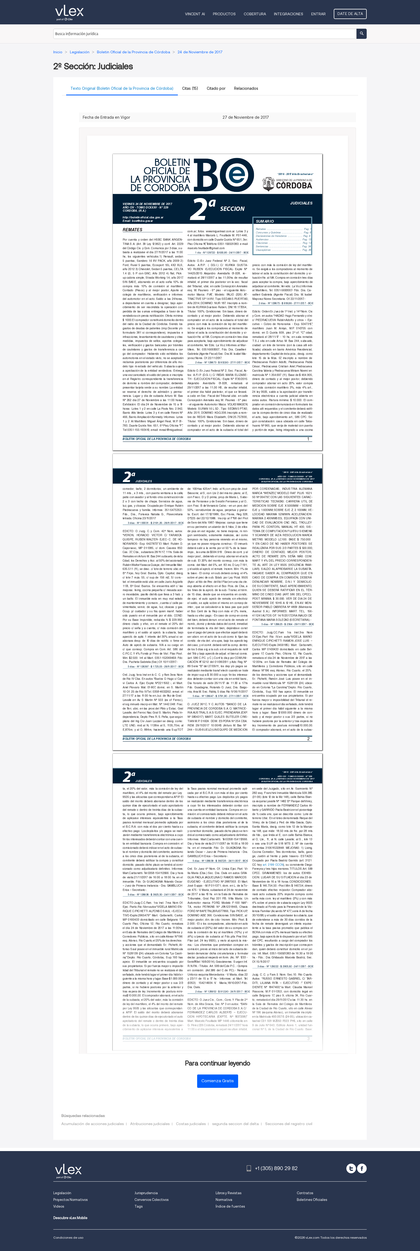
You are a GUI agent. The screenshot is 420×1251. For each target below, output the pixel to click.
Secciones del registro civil (288, 1124)
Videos (58, 1206)
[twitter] (351, 1168)
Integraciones (288, 14)
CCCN (279, 864)
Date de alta (350, 14)
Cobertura (255, 14)
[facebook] (362, 1168)
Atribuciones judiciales (150, 1124)
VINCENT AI (195, 14)
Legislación (62, 1193)
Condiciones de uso (68, 1237)
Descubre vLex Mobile (70, 1218)
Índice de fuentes (230, 1206)
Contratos (305, 1193)
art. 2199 (268, 864)
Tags (138, 1206)
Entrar (318, 14)
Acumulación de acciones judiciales (92, 1124)
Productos (224, 14)
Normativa (224, 1200)
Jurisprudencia (146, 1193)
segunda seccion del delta (235, 1124)
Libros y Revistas (228, 1193)
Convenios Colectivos (151, 1200)
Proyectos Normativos (70, 1200)
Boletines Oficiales (312, 1200)
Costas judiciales (191, 1124)
